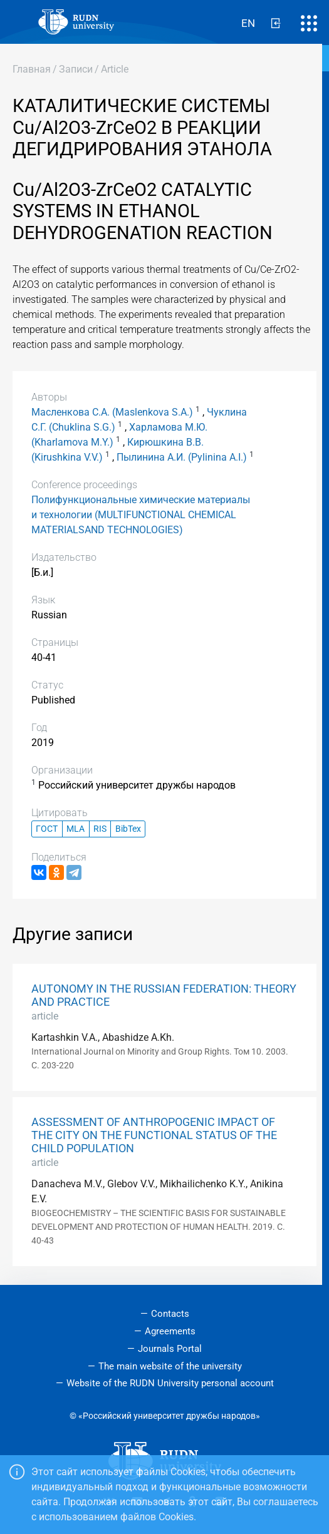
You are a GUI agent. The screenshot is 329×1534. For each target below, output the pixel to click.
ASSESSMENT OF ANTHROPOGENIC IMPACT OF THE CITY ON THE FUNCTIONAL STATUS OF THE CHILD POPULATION (154, 1135)
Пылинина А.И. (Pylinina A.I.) (182, 457)
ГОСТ (47, 829)
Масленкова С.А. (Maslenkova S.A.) (112, 412)
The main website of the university (170, 1366)
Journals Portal (170, 1348)
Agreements (170, 1331)
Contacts (170, 1313)
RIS (100, 829)
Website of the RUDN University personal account (170, 1383)
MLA (75, 829)
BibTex (128, 829)
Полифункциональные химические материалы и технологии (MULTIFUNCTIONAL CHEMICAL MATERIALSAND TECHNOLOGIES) (140, 515)
